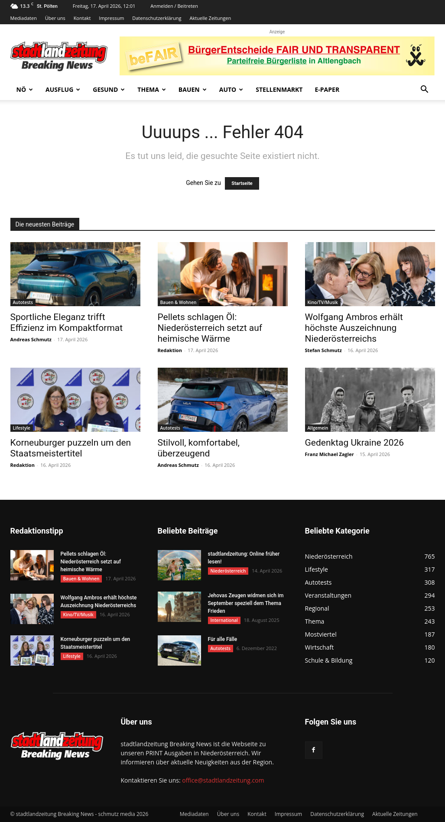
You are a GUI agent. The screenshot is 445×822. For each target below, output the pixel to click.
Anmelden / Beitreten (174, 6)
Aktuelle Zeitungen (210, 18)
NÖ (24, 89)
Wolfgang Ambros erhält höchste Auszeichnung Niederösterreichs (354, 328)
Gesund (109, 89)
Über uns (55, 18)
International (224, 620)
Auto (231, 89)
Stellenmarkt (279, 89)
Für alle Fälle (222, 639)
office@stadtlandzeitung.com (223, 780)
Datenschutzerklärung (156, 18)
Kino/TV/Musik (323, 302)
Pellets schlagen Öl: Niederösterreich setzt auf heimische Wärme (210, 328)
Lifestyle (21, 428)
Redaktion (170, 350)
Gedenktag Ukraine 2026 (354, 442)
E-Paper (327, 89)
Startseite (242, 183)
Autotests (23, 302)
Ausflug (62, 89)
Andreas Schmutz (31, 339)
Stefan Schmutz (323, 350)
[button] (424, 90)
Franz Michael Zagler (329, 454)
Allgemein (318, 428)
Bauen (193, 89)
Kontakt (82, 18)
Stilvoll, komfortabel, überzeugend (199, 448)
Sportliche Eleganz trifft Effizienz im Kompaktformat (66, 322)
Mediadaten (23, 18)
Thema (151, 89)
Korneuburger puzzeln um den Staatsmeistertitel (70, 448)
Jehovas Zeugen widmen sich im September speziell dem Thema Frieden (246, 603)
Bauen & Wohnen (178, 302)
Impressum (111, 18)
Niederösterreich (228, 571)
